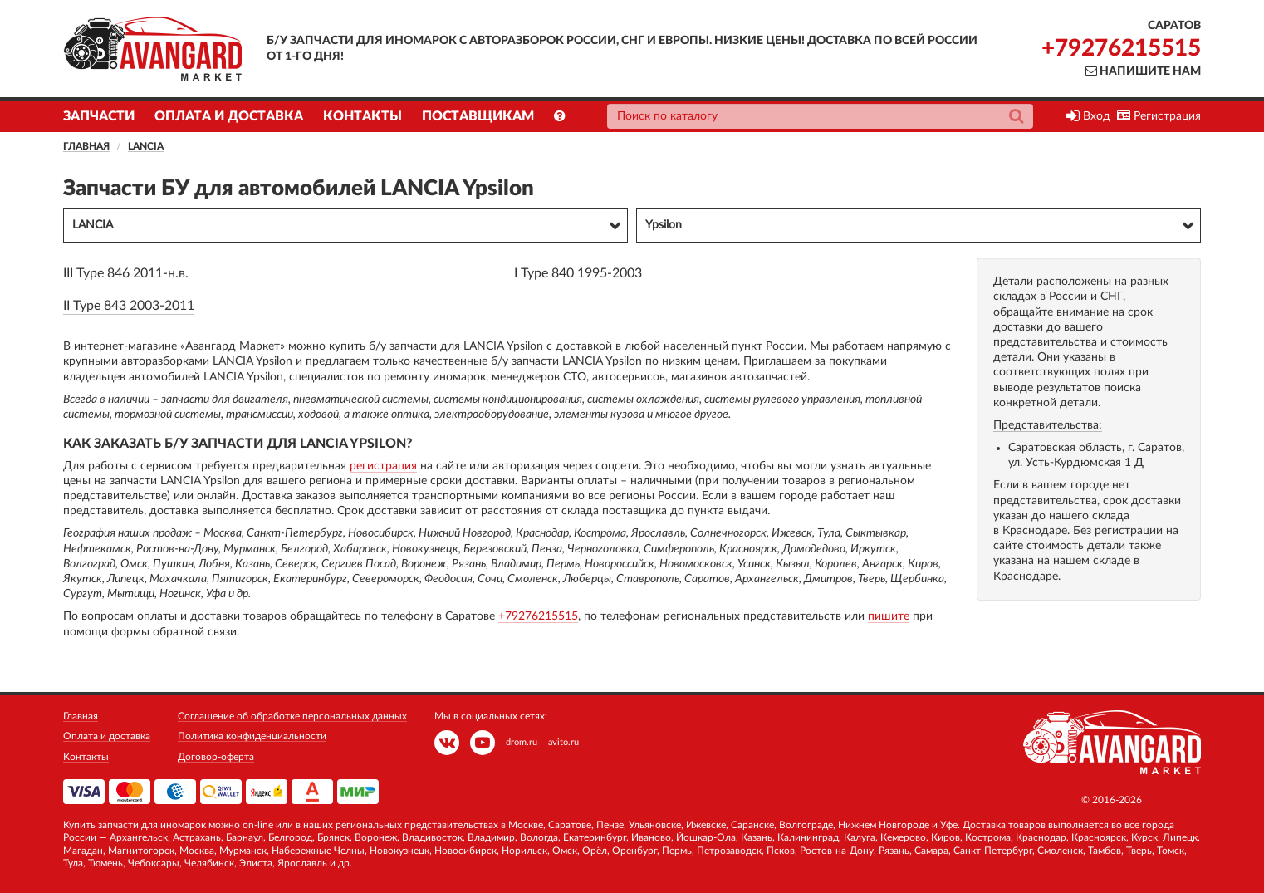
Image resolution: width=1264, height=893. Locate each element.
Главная (86, 146)
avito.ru (563, 742)
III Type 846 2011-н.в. (126, 273)
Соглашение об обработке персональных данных (292, 716)
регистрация (383, 466)
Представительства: (1047, 425)
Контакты (362, 116)
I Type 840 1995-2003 (578, 273)
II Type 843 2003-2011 (128, 305)
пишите (888, 616)
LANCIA (146, 146)
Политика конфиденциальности (252, 736)
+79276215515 (1121, 48)
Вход (1088, 116)
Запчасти (99, 116)
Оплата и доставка (228, 116)
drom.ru (521, 742)
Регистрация (1159, 116)
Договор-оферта (216, 757)
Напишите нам (1143, 71)
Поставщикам (478, 116)
